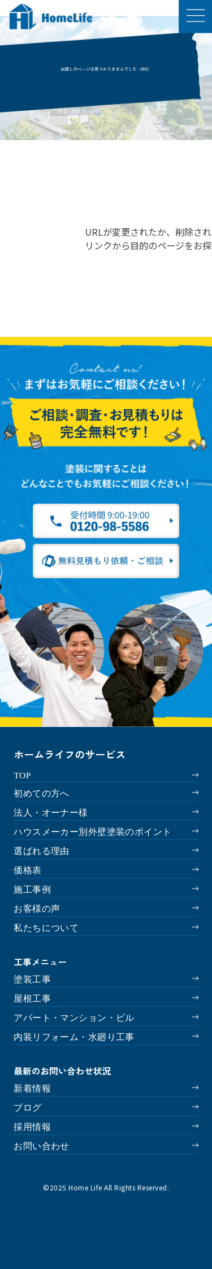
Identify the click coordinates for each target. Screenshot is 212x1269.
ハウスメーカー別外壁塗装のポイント (92, 832)
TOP (22, 775)
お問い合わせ (41, 1146)
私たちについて (46, 928)
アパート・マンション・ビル (74, 1018)
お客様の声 (37, 908)
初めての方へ (41, 793)
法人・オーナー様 (51, 812)
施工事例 (32, 889)
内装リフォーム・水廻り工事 (74, 1037)
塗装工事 (32, 979)
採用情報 (32, 1127)
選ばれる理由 (41, 851)
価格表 (27, 870)
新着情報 (32, 1088)
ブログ (27, 1107)
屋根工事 (32, 998)
